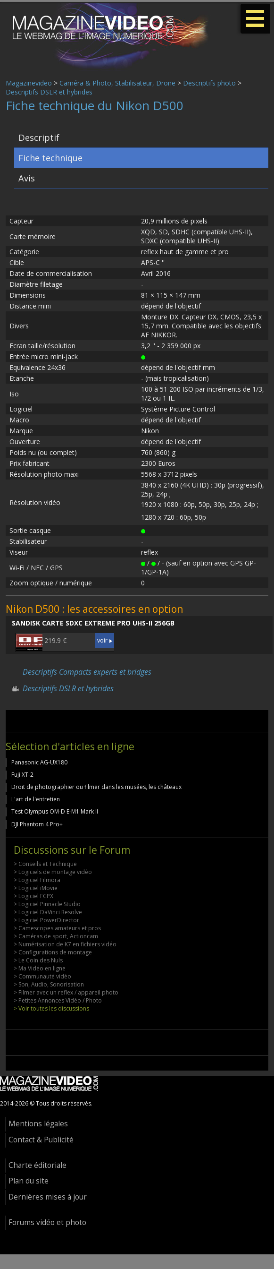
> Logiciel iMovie (36, 888)
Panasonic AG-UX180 (39, 762)
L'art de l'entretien (35, 799)
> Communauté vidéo (42, 976)
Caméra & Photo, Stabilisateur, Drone (117, 82)
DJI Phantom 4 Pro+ (37, 824)
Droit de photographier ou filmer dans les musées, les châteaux (96, 787)
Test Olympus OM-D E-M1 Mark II (54, 811)
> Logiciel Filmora (37, 880)
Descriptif (38, 137)
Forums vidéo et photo (47, 1222)
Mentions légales (38, 1124)
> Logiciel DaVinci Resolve (48, 912)
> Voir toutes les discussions (51, 1008)
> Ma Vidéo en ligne (40, 968)
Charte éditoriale (37, 1165)
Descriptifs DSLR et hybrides (49, 91)
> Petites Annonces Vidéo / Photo (58, 1000)
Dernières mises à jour (47, 1197)
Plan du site (28, 1181)
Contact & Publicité (41, 1140)
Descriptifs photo (209, 82)
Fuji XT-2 (22, 775)
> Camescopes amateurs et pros (57, 928)
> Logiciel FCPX (33, 896)
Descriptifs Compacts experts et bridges (87, 672)
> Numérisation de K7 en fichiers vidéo (65, 944)
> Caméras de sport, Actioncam (56, 936)
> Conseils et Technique (45, 864)
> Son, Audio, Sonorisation (49, 984)
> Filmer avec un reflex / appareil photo (66, 992)
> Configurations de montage (53, 952)
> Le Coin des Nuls (38, 960)
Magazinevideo (29, 82)
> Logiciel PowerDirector (46, 920)
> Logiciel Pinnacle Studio (47, 904)
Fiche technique (50, 157)
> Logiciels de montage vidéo (53, 872)
